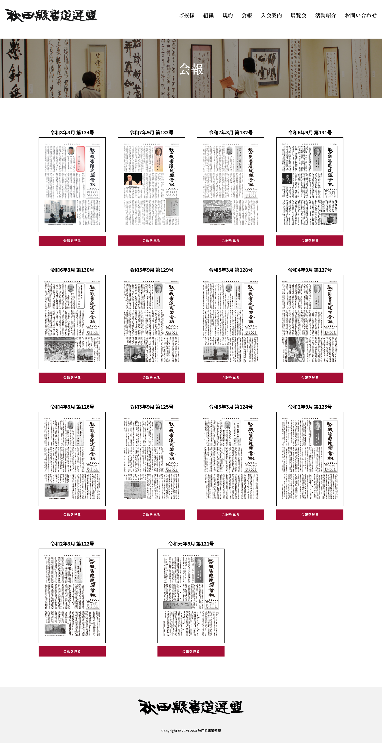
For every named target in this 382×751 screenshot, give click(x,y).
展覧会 (299, 15)
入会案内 (271, 15)
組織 (208, 15)
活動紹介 (326, 15)
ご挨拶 (187, 15)
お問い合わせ (361, 15)
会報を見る (72, 242)
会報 (247, 15)
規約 (227, 15)
